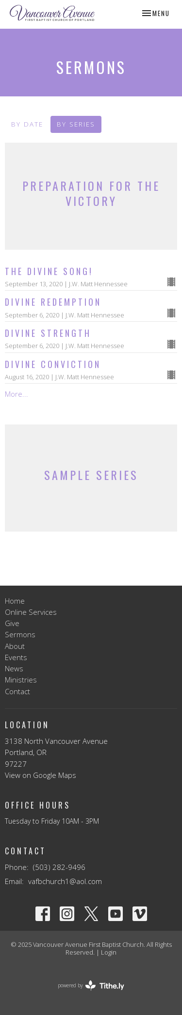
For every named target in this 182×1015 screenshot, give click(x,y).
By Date (27, 124)
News (14, 668)
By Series (76, 124)
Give (12, 623)
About (15, 646)
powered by (91, 985)
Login (108, 952)
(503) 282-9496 (59, 867)
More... (16, 394)
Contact (17, 691)
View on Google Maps (40, 775)
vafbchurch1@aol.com (65, 881)
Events (16, 657)
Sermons (20, 634)
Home (15, 601)
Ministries (21, 679)
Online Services (31, 612)
